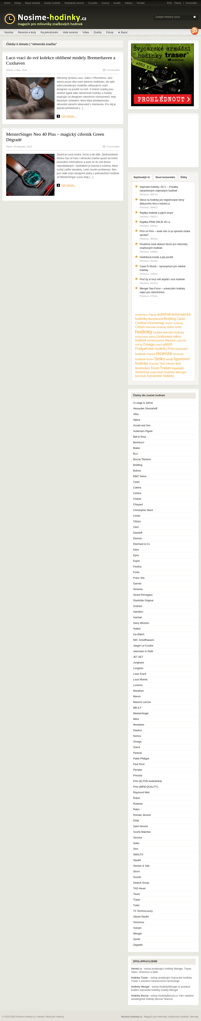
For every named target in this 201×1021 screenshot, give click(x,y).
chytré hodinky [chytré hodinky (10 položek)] (174, 323)
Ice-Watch (138, 634)
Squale (137, 860)
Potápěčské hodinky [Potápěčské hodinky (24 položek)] (151, 349)
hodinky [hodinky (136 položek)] (143, 332)
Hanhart (137, 617)
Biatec (136, 448)
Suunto (137, 877)
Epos (136, 555)
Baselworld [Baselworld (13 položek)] (155, 319)
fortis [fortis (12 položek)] (178, 327)
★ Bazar (123, 32)
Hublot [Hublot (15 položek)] (157, 332)
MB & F (137, 707)
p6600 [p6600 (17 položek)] (167, 344)
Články (177, 3)
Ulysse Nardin (141, 916)
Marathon (138, 690)
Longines (138, 668)
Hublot (136, 628)
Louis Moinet (140, 679)
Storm (136, 871)
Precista (137, 775)
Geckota (138, 589)
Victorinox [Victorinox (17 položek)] (142, 372)
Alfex (136, 414)
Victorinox (138, 922)
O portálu (92, 3)
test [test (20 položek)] (178, 363)
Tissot (136, 894)
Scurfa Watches (142, 832)
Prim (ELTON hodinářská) (147, 781)
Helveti (40, 1016)
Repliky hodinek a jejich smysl (156, 212)
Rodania (138, 803)
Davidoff (137, 532)
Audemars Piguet (142, 431)
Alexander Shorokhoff (145, 408)
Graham (137, 606)
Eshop (17, 3)
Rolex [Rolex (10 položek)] (150, 359)
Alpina (136, 419)
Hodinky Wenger (140, 986)
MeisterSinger (141, 713)
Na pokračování (49, 32)
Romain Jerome (142, 815)
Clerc (136, 527)
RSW (136, 820)
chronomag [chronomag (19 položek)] (155, 323)
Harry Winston (141, 623)
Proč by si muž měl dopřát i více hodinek (162, 279)
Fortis (136, 572)
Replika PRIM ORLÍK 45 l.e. (155, 222)
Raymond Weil (141, 792)
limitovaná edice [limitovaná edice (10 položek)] (145, 336)
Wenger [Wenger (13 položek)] (181, 372)
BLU (135, 453)
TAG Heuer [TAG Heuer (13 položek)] (167, 363)
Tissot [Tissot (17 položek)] (155, 368)
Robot (136, 798)
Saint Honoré (140, 826)
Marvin (137, 696)
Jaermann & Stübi (143, 651)
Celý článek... (68, 116)
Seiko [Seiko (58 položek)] (159, 358)
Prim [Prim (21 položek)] (171, 348)
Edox (136, 549)
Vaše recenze (70, 32)
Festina (137, 566)
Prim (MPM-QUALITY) (145, 786)
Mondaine (138, 724)
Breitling (137, 465)
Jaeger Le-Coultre (143, 645)
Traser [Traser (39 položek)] (165, 368)
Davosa (137, 538)
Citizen (137, 521)
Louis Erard (139, 673)
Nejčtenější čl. (142, 177)
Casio (136, 481)
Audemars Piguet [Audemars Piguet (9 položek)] (145, 314)
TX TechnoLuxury (143, 911)
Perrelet (137, 769)
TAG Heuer (139, 888)
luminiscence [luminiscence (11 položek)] (155, 340)
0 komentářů (113, 70)
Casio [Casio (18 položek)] (181, 319)
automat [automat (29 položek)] (164, 314)
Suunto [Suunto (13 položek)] (154, 363)
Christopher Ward (143, 510)
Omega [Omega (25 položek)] (149, 344)
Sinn (135, 848)
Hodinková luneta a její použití (156, 257)
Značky (98, 32)
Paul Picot (138, 764)
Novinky (8, 32)
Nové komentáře (165, 177)
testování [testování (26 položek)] (142, 368)
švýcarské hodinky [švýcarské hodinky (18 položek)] (160, 376)
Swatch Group (141, 882)
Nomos (137, 736)
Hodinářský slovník (74, 3)
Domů (7, 3)
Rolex (136, 809)
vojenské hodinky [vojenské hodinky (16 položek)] (162, 372)
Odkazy (129, 3)
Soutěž (117, 3)
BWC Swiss (139, 476)
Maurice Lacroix (142, 702)
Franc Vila (138, 577)
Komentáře (191, 3)
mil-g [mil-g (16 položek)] (138, 344)
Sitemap (194, 1016)
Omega (137, 741)
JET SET (138, 657)
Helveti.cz (136, 968)
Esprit (136, 561)
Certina (137, 493)
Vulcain (137, 927)
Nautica (137, 730)
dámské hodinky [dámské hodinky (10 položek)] (156, 327)
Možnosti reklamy (55, 1016)
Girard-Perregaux (143, 594)
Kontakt (140, 3)
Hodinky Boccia (139, 995)
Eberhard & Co (141, 544)
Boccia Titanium (142, 459)
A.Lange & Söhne (143, 402)
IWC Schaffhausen (143, 640)
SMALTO (138, 854)
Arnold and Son (142, 425)
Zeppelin (138, 944)
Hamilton (138, 611)
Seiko (136, 843)
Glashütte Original (143, 600)
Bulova (137, 470)
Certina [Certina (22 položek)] (140, 323)
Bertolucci (138, 442)
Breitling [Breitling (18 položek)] (170, 319)
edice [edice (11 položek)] (170, 327)
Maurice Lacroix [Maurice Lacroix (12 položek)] (175, 340)
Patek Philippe (141, 758)
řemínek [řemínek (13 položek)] (140, 376)
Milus (136, 719)
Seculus (137, 837)
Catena (137, 487)
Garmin (137, 583)
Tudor (136, 905)
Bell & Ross (139, 436)
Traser (136, 899)
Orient (136, 747)
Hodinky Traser (139, 977)
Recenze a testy (27, 32)
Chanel (137, 498)
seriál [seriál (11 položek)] (169, 359)
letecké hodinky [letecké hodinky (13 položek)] (173, 332)
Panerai (137, 752)
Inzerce (105, 3)
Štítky (183, 177)
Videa (85, 32)
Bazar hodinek (32, 3)
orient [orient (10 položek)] (158, 344)
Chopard (138, 504)
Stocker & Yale (141, 865)
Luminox (138, 685)
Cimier (136, 515)
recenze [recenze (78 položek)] (164, 353)
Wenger (137, 933)
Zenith (136, 939)
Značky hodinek (52, 3)
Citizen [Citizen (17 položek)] (140, 327)
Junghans (138, 662)
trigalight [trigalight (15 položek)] (178, 368)
